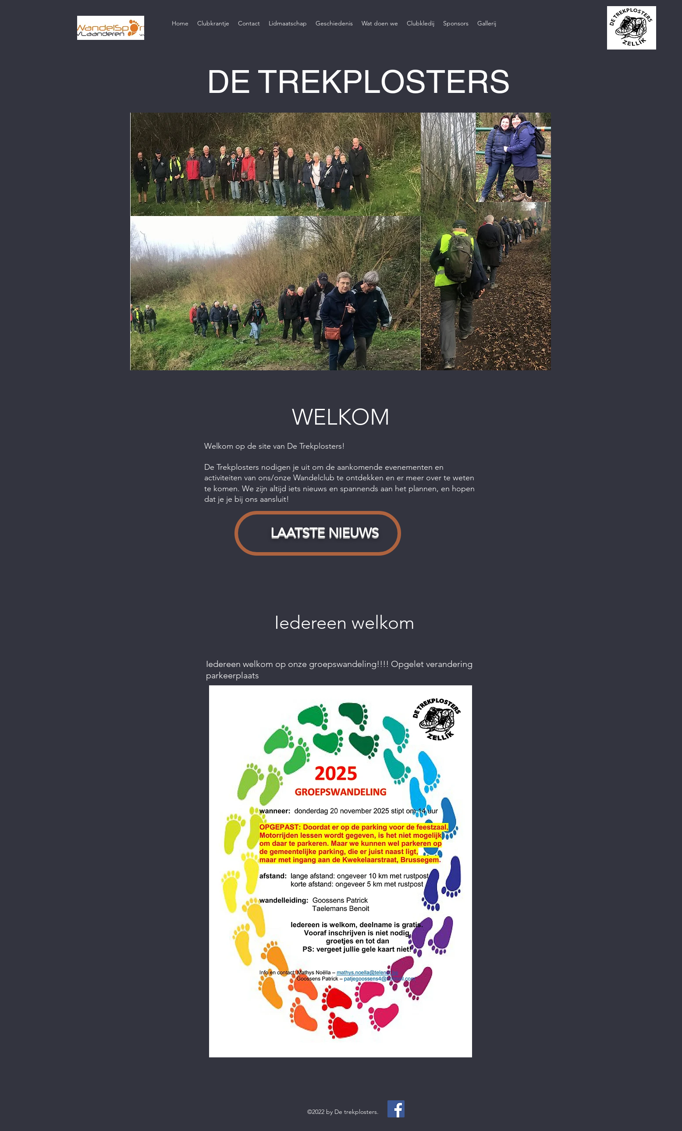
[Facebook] (396, 1108)
